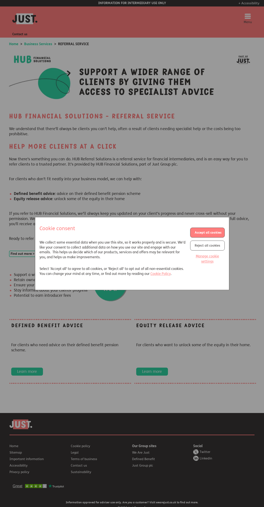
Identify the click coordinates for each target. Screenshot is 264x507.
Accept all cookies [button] (208, 232)
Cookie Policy (160, 274)
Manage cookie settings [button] (207, 259)
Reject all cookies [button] (207, 246)
